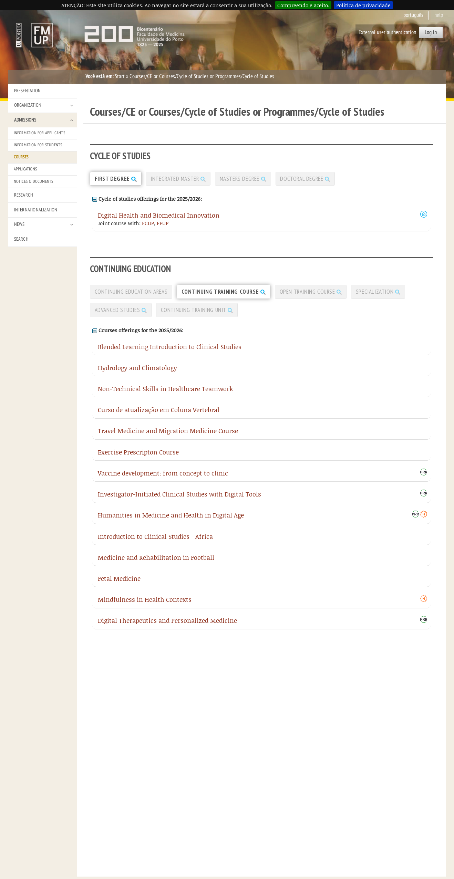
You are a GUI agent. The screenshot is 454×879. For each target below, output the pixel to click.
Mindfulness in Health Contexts (145, 604)
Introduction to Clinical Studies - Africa (155, 540)
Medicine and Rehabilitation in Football (156, 562)
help (438, 15)
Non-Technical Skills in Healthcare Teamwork (165, 393)
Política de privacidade (363, 5)
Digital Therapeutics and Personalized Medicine (167, 625)
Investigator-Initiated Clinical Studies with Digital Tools (179, 498)
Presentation (27, 91)
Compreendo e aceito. (303, 5)
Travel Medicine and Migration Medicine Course (168, 435)
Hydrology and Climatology (137, 372)
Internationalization (36, 210)
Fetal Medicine (119, 583)
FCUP (148, 224)
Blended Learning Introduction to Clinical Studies (169, 351)
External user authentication (387, 32)
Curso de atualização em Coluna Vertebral (158, 414)
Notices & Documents (33, 181)
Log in (431, 32)
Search (21, 239)
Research (23, 195)
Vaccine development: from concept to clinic (163, 477)
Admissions (25, 120)
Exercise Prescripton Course (138, 456)
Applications (25, 169)
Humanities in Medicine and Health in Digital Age (171, 519)
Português (413, 15)
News (19, 224)
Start (120, 76)
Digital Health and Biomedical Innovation (158, 216)
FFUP (162, 224)
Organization (27, 105)
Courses (21, 157)
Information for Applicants (39, 132)
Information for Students (38, 145)
